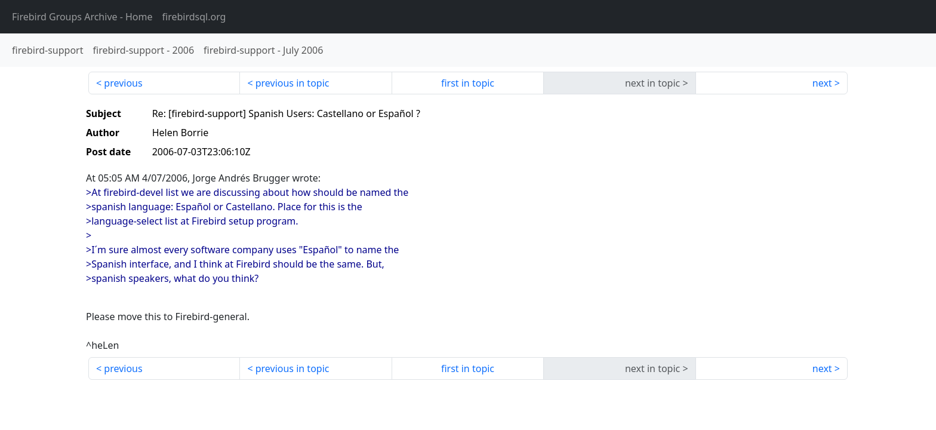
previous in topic (292, 83)
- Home (82, 16)
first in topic (467, 83)
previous (123, 83)
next (822, 83)
